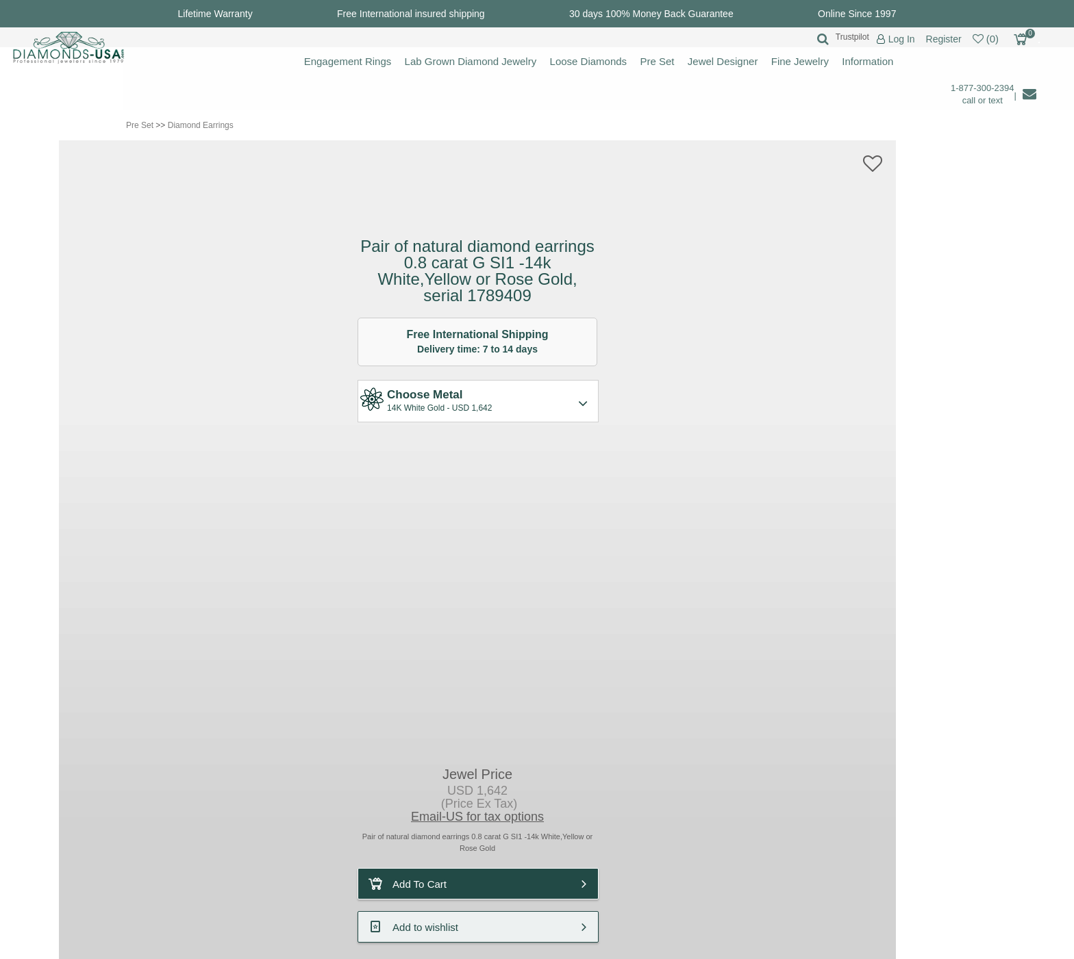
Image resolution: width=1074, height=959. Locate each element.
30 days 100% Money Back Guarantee (651, 13)
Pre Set (657, 61)
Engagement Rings (348, 61)
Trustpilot (852, 37)
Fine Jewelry (800, 61)
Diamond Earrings (201, 125)
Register (944, 39)
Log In (901, 39)
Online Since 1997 (857, 13)
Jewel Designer (723, 61)
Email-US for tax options (477, 816)
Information (867, 61)
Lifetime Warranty (215, 13)
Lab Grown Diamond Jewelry (471, 61)
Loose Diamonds (588, 61)
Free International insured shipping (411, 13)
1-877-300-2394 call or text (982, 94)
